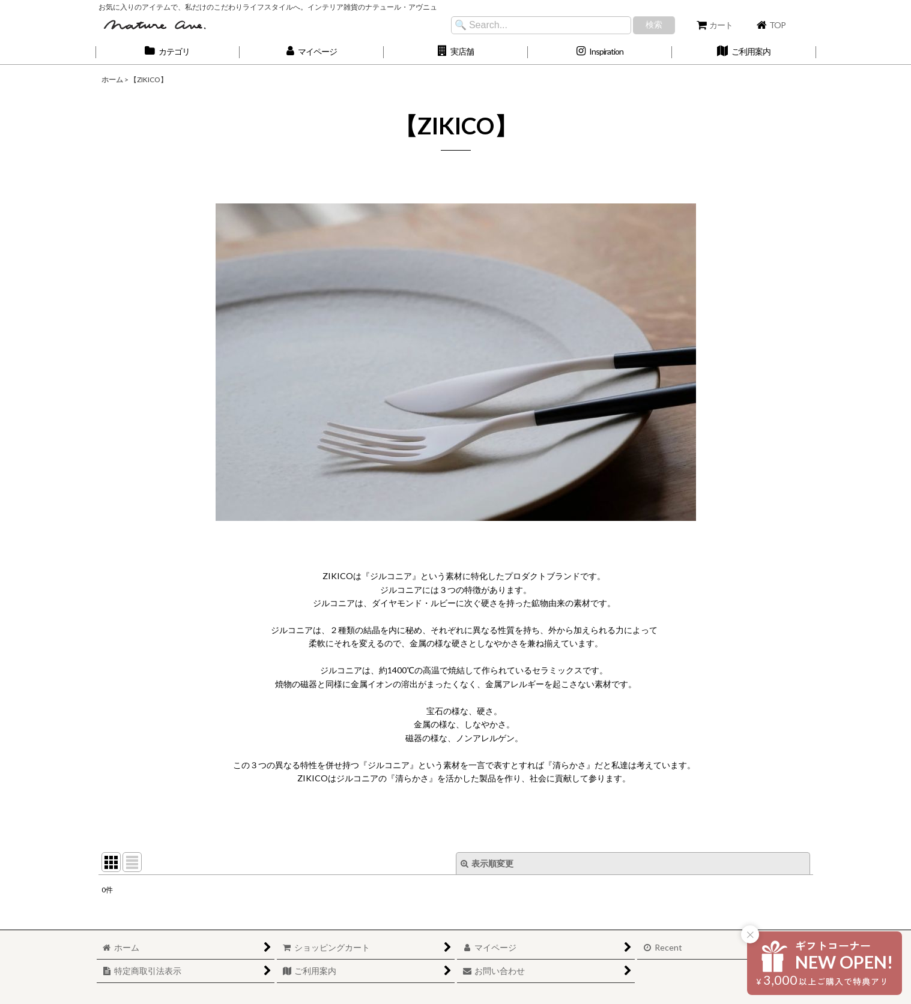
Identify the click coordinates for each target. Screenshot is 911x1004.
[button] (456, 52)
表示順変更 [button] (487, 863)
